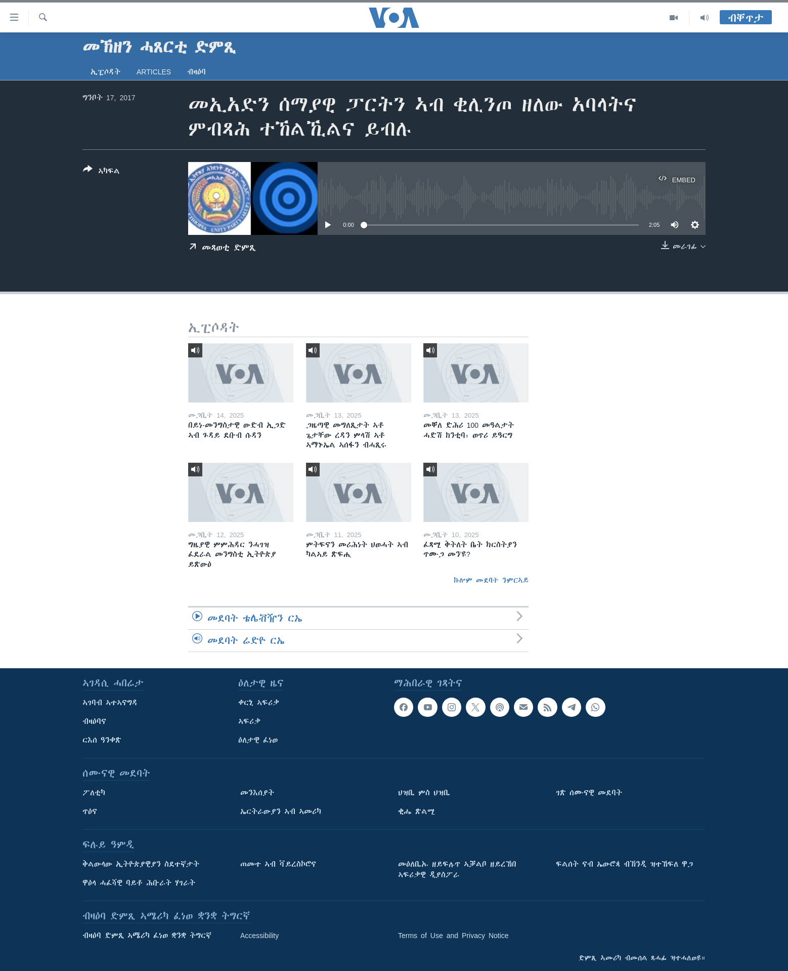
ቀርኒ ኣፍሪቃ (258, 702)
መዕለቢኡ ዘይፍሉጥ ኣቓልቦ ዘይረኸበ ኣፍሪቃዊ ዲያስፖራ (457, 869)
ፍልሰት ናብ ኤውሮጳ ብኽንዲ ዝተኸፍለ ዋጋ (624, 864)
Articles (154, 71)
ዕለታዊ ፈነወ (258, 740)
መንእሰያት (257, 792)
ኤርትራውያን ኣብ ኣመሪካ (280, 811)
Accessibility (259, 935)
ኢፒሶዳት (105, 71)
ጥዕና (89, 811)
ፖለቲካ (93, 792)
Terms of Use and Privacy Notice (453, 935)
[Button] (101, 172)
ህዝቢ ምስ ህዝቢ (424, 792)
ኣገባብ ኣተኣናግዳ (110, 702)
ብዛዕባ (196, 71)
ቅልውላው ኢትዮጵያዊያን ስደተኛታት (140, 864)
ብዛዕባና (94, 721)
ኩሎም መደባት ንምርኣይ (491, 580)
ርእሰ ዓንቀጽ (101, 740)
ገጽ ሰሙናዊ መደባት (589, 792)
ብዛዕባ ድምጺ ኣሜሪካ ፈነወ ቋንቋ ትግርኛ (146, 935)
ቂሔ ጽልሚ (416, 811)
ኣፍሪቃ (249, 721)
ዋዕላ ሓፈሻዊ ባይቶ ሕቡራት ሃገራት (138, 882)
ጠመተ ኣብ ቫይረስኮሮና (278, 864)
